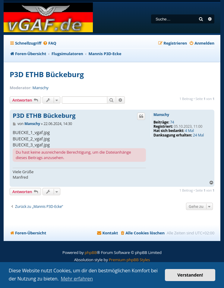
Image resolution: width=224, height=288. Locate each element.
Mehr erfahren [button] (77, 278)
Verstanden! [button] (190, 275)
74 (172, 122)
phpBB (91, 252)
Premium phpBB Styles (129, 259)
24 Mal (198, 135)
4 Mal (189, 131)
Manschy (41, 87)
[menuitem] (49, 43)
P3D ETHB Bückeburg (47, 74)
